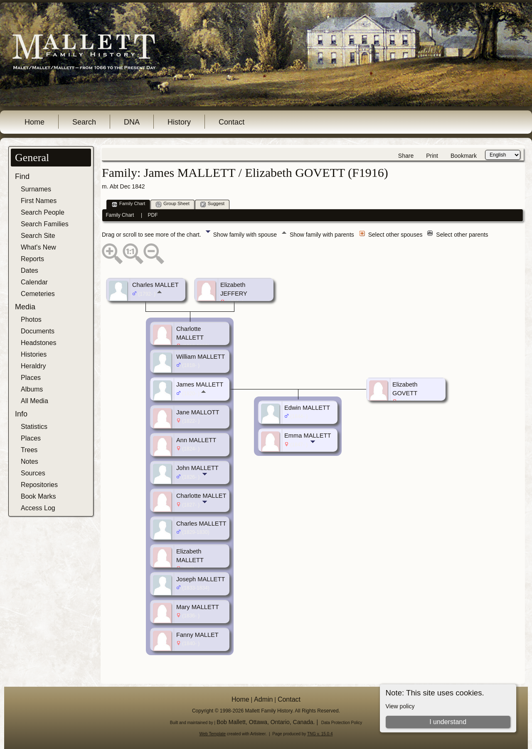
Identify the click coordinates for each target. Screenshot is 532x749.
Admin (263, 699)
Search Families (45, 224)
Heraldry (33, 366)
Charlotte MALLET (201, 495)
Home (34, 122)
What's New (38, 247)
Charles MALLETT (201, 523)
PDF (153, 215)
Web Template (213, 734)
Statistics (34, 426)
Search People (42, 212)
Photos (31, 319)
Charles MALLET (155, 284)
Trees (29, 449)
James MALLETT (199, 384)
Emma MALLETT (307, 435)
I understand (447, 721)
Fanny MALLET (197, 635)
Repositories (39, 484)
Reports (32, 258)
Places (31, 377)
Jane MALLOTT (197, 412)
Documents (37, 331)
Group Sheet (172, 204)
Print (432, 155)
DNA (132, 122)
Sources (33, 473)
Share (406, 155)
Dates (29, 270)
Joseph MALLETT (200, 579)
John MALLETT (197, 468)
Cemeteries (38, 293)
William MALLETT (200, 356)
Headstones (38, 342)
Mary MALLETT (197, 607)
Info (21, 414)
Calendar (34, 282)
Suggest (212, 204)
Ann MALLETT (196, 440)
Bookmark (464, 155)
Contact (231, 122)
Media (25, 307)
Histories (34, 354)
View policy (400, 706)
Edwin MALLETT (307, 407)
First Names (39, 200)
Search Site (38, 235)
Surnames (36, 189)
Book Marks (38, 496)
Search (84, 122)
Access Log (38, 508)
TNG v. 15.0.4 (320, 734)
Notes (29, 461)
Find (22, 176)
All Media (34, 400)
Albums (32, 389)
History (179, 122)
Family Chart (128, 204)
